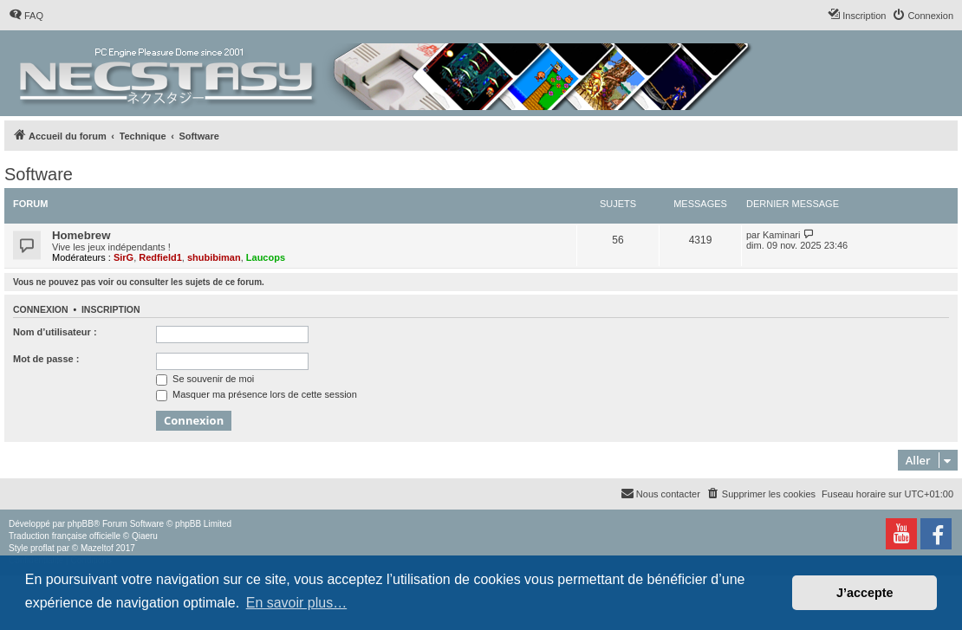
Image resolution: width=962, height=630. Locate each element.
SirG (123, 257)
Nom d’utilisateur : (55, 332)
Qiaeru (145, 536)
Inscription (110, 309)
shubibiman (214, 257)
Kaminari (781, 235)
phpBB (81, 524)
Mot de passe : (46, 359)
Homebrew (81, 235)
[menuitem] (26, 15)
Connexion (40, 309)
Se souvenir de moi (205, 378)
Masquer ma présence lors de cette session (256, 394)
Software (38, 174)
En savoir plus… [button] (297, 602)
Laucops (265, 257)
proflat (42, 548)
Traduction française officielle (64, 536)
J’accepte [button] (865, 593)
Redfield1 (160, 257)
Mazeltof (97, 548)
